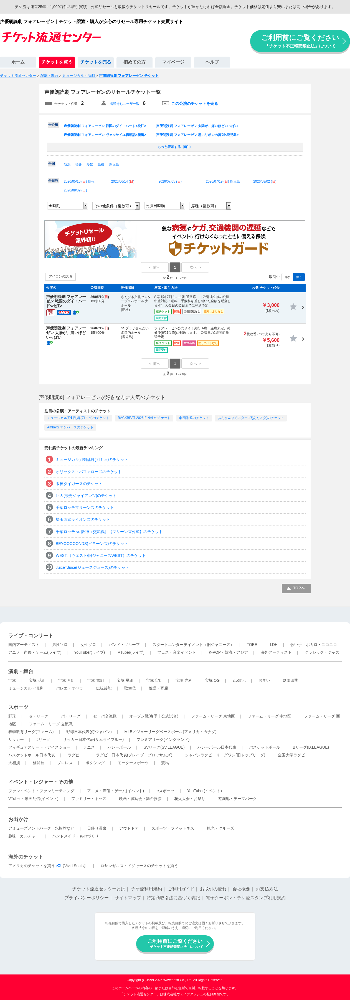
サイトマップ (128, 897)
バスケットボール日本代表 (31, 755)
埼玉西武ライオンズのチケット (83, 519)
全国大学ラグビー (293, 755)
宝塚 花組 (37, 680)
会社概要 (241, 889)
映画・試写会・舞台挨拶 (140, 798)
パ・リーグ (70, 716)
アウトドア (129, 828)
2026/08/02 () (264, 181)
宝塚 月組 (66, 680)
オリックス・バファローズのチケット (89, 471)
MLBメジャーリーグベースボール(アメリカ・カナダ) (170, 731)
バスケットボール (264, 747)
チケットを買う (56, 62)
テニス (89, 747)
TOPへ (299, 588)
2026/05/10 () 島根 (79, 181)
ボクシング (95, 763)
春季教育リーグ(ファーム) (31, 731)
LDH (274, 644)
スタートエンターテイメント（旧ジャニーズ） (193, 644)
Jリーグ (43, 739)
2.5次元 (238, 680)
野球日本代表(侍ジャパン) (88, 731)
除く (299, 277)
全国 (51, 164)
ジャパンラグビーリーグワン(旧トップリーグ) (225, 755)
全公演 (53, 125)
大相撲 (14, 763)
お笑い (264, 680)
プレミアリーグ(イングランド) (162, 739)
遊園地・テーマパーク (237, 798)
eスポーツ (165, 791)
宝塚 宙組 (154, 680)
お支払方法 (267, 889)
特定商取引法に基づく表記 (173, 897)
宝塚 (12, 680)
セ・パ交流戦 (104, 716)
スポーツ (18, 707)
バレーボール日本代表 (216, 747)
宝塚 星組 (125, 680)
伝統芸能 (103, 688)
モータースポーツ (133, 763)
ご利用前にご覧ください (300, 41)
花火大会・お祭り (189, 798)
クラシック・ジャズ (322, 652)
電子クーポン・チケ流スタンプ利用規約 (246, 897)
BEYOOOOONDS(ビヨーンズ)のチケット (92, 543)
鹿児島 (114, 164)
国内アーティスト (23, 644)
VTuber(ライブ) (131, 652)
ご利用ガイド (181, 889)
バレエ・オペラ (69, 688)
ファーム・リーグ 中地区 (269, 716)
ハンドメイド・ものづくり (75, 836)
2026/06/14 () (122, 181)
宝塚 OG (212, 680)
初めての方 (134, 62)
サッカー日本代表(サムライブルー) (93, 739)
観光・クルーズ (220, 828)
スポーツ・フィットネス (172, 828)
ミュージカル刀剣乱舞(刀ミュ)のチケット (78, 418)
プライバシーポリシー (86, 897)
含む (287, 277)
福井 (78, 164)
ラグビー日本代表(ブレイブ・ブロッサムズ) (134, 755)
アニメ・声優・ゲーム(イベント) (115, 791)
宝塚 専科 (184, 680)
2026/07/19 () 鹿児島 (223, 181)
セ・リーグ (38, 716)
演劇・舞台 (20, 671)
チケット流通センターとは (98, 889)
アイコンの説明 (60, 276)
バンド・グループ (124, 644)
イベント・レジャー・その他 (40, 782)
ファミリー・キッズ (88, 798)
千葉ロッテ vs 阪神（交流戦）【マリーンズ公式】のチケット (109, 531)
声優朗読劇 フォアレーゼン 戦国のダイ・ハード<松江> (105, 126)
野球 (12, 716)
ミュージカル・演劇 (25, 688)
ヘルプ (212, 62)
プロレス (65, 763)
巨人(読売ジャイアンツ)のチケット (86, 495)
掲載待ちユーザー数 (125, 104)
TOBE (252, 644)
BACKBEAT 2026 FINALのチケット (144, 418)
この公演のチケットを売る (194, 103)
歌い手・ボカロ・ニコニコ (313, 644)
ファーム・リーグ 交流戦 (51, 724)
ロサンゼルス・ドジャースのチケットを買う (139, 865)
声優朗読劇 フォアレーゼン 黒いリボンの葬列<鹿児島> (197, 135)
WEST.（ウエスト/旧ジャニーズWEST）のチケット (101, 555)
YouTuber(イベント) (204, 791)
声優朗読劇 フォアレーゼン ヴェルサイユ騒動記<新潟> (105, 135)
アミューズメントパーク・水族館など (41, 828)
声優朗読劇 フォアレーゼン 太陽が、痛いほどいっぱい (197, 126)
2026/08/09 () (75, 190)
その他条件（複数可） (113, 206)
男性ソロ (60, 644)
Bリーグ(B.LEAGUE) (311, 747)
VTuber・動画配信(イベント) (33, 798)
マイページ (173, 62)
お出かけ (18, 819)
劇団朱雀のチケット (194, 418)
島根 (101, 164)
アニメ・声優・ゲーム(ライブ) (34, 652)
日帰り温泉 (96, 828)
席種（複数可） (204, 206)
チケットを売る (95, 62)
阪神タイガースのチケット (79, 483)
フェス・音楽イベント (176, 652)
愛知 (90, 164)
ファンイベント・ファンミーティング (41, 791)
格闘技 (38, 763)
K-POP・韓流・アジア (228, 652)
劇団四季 (290, 680)
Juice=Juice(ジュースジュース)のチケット (92, 567)
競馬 (165, 763)
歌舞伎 (130, 688)
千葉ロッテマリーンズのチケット (85, 507)
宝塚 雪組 (95, 680)
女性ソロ (88, 644)
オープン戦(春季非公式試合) (153, 716)
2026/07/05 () (170, 181)
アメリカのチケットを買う (31, 865)
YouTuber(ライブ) (89, 652)
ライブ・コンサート (30, 635)
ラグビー (75, 755)
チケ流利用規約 (146, 889)
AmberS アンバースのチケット (70, 427)
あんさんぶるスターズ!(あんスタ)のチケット (251, 418)
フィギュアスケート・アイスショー (39, 747)
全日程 (53, 181)
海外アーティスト (276, 652)
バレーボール (119, 747)
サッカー (16, 739)
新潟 (67, 164)
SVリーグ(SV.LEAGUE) (164, 747)
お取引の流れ (213, 889)
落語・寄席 (158, 688)
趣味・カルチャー (23, 836)
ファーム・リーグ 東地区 (213, 716)
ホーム (18, 62)
